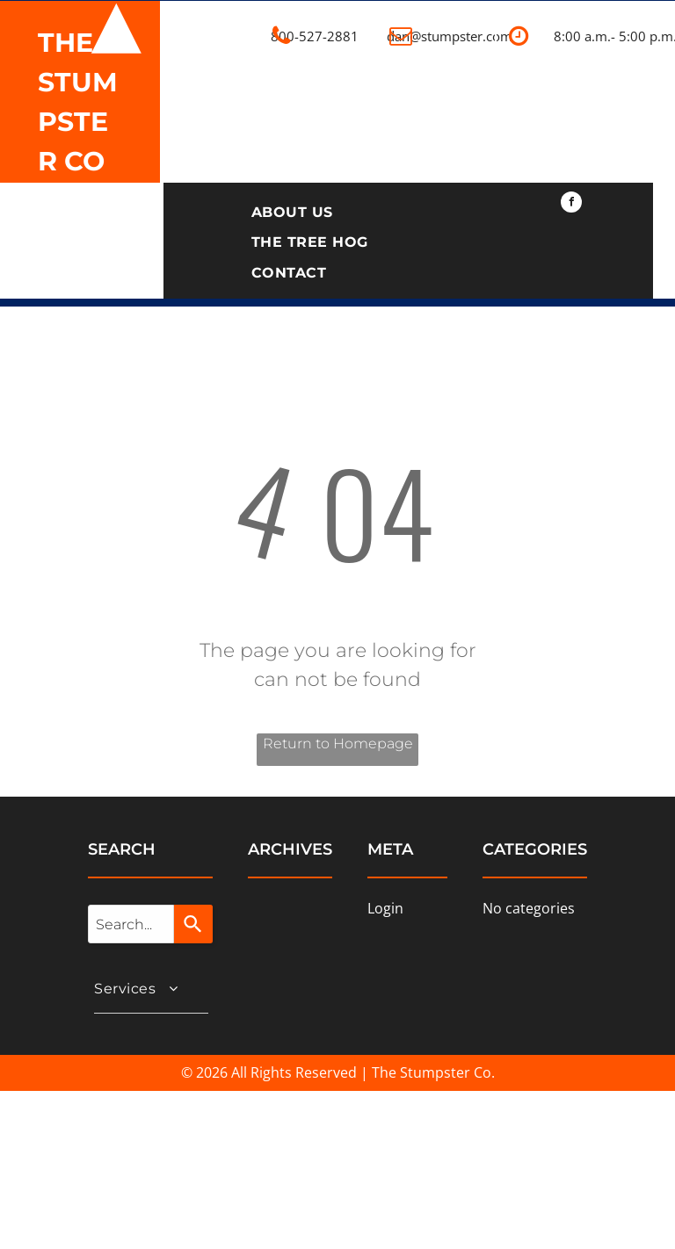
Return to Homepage (338, 743)
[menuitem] (292, 212)
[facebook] (571, 204)
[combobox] (131, 924)
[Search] (193, 924)
